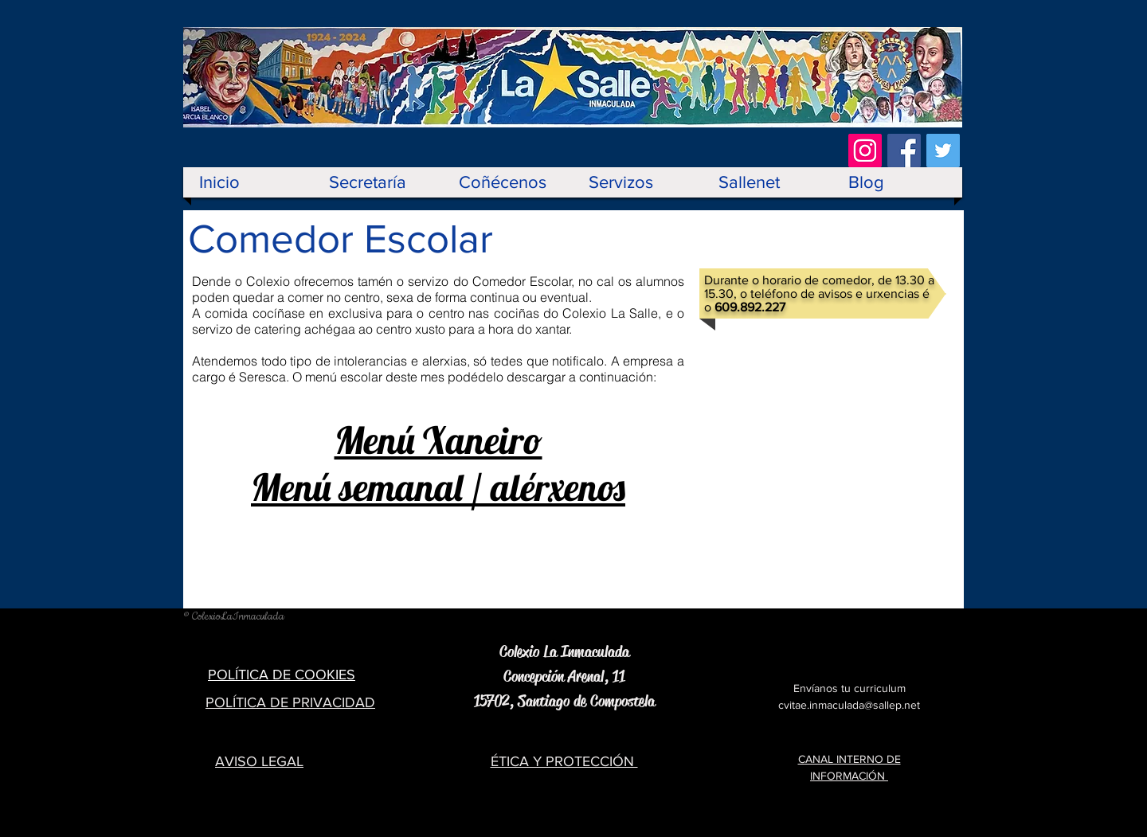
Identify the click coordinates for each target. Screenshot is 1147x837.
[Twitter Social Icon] (943, 150)
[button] (508, 182)
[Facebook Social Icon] (904, 150)
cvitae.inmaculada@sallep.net (849, 704)
